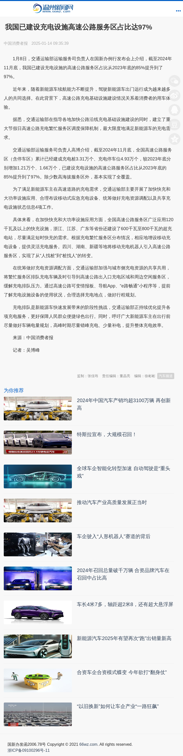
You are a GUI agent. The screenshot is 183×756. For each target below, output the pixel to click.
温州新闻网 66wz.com (48, 362)
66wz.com (88, 744)
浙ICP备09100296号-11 (29, 750)
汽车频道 (166, 376)
